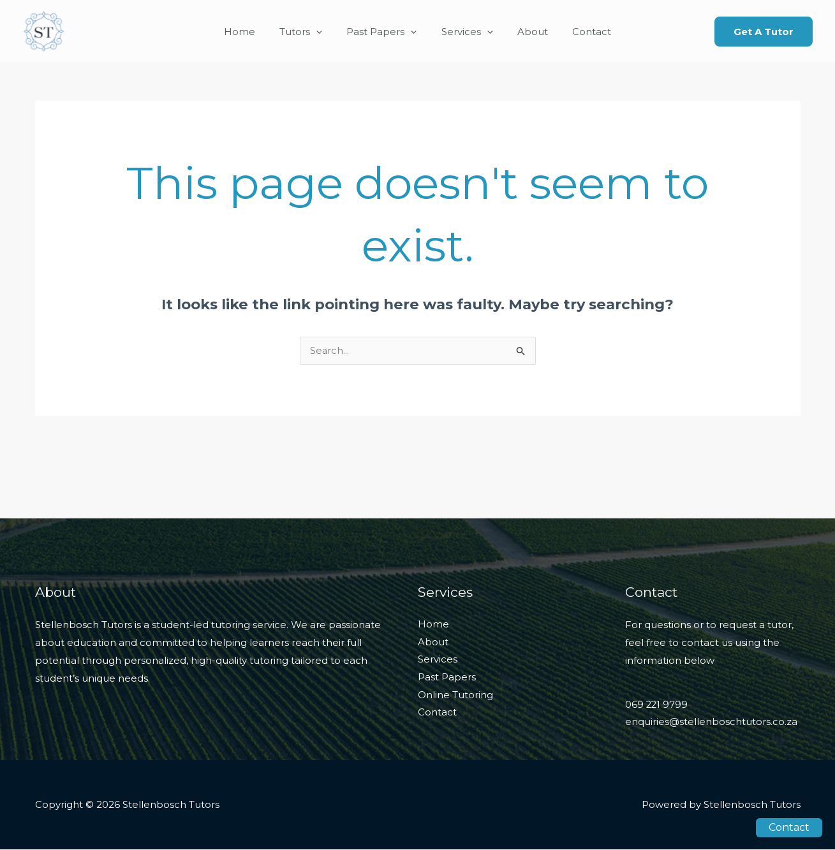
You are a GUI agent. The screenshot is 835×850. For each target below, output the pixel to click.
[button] (763, 32)
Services (465, 31)
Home (253, 32)
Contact (578, 32)
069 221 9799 (657, 706)
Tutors (309, 31)
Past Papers (385, 31)
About (525, 32)
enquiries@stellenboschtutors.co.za (711, 723)
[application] (324, 31)
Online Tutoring (455, 696)
